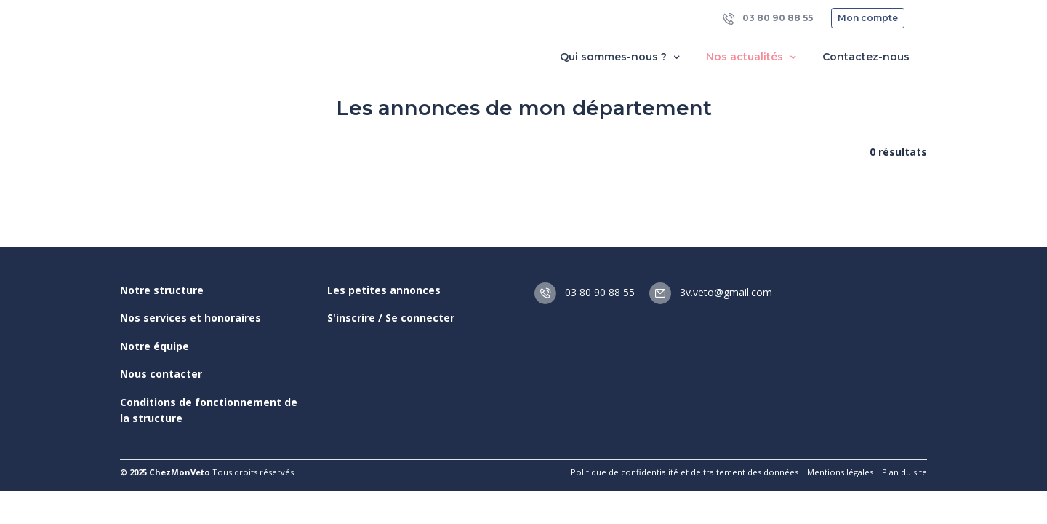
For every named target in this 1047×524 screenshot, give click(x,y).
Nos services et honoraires (190, 318)
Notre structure (162, 290)
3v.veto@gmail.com (710, 292)
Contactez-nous (866, 56)
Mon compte (868, 17)
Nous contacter (161, 374)
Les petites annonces (384, 290)
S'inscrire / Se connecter (390, 318)
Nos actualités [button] (752, 57)
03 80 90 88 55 (768, 18)
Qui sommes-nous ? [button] (621, 57)
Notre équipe (154, 346)
